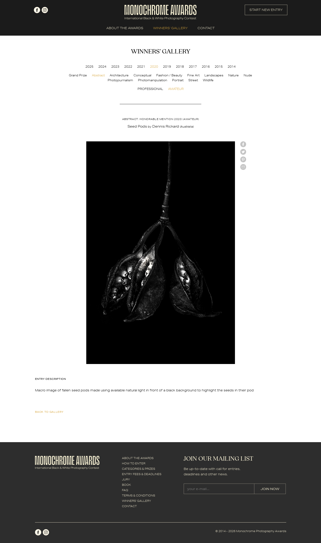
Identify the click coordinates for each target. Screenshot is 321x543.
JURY (126, 479)
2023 (115, 67)
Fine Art (193, 75)
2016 (206, 67)
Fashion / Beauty (169, 75)
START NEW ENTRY (266, 10)
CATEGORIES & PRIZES (138, 469)
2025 (89, 67)
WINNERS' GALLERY (170, 28)
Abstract (98, 75)
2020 (154, 67)
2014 (232, 67)
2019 (167, 67)
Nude (248, 75)
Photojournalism (120, 80)
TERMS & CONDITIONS (138, 495)
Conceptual (142, 75)
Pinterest (243, 159)
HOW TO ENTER (133, 463)
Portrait (177, 80)
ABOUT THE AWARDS (124, 28)
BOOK (126, 485)
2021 (141, 67)
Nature (233, 75)
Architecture (119, 75)
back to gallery (49, 411)
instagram (45, 10)
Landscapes (213, 75)
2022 (128, 67)
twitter (243, 152)
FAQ (125, 490)
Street (193, 80)
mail (243, 167)
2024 (102, 67)
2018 (180, 67)
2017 (193, 67)
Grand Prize (78, 75)
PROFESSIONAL (150, 89)
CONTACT (206, 28)
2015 (219, 67)
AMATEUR (176, 89)
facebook (37, 10)
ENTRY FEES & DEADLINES (141, 474)
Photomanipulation (152, 80)
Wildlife (208, 80)
